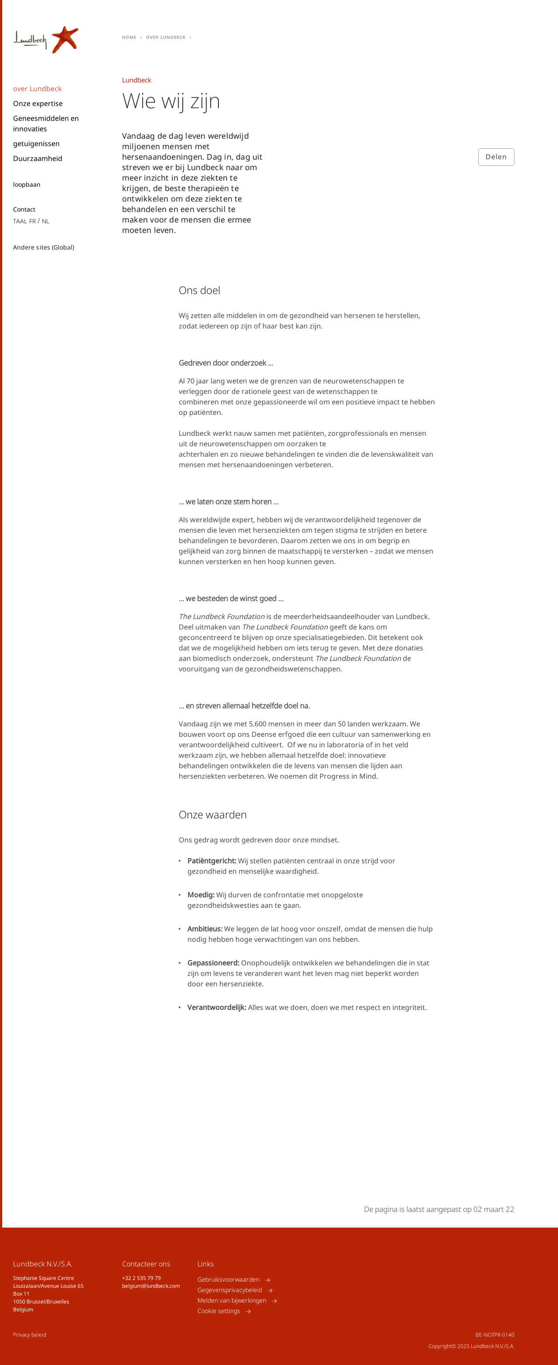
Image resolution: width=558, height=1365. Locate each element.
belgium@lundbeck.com (151, 1286)
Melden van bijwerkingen (231, 1300)
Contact (24, 209)
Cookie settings (218, 1311)
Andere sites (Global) (43, 247)
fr (32, 221)
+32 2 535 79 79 (141, 1278)
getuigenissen (36, 143)
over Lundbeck (37, 88)
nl (45, 221)
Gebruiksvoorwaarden (228, 1280)
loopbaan (27, 184)
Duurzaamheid (37, 158)
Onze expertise (38, 103)
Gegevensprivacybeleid (229, 1290)
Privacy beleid (29, 1334)
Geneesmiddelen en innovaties (46, 123)
